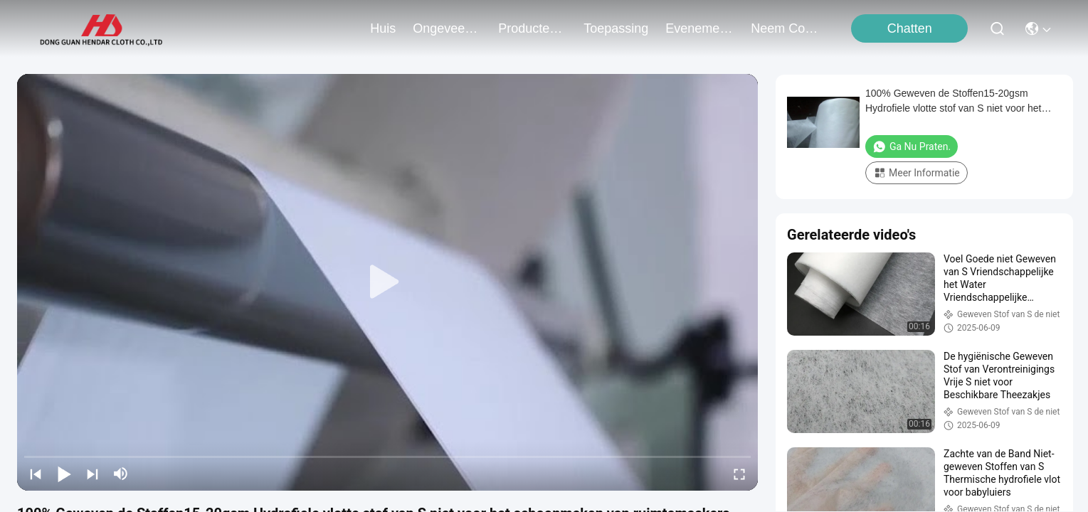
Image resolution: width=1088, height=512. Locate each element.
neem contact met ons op (785, 28)
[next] (92, 473)
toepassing (615, 28)
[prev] (35, 473)
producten (532, 28)
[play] (388, 282)
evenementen (699, 28)
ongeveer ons (447, 28)
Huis (383, 28)
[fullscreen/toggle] (739, 473)
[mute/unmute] (121, 473)
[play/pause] (64, 473)
